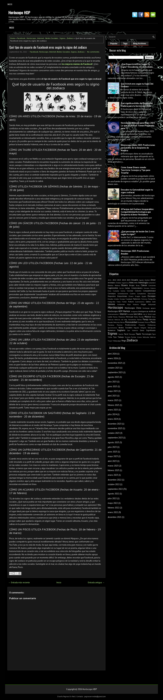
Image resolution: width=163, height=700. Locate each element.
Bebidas (110, 285)
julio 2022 (112, 498)
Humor (126, 311)
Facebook (21, 38)
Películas (116, 322)
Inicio (9, 4)
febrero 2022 (113, 507)
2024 (124, 280)
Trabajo (121, 337)
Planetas (111, 325)
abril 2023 (112, 461)
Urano (139, 337)
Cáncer (144, 285)
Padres (139, 319)
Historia (136, 304)
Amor (153, 280)
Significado (151, 330)
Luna (110, 317)
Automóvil (152, 283)
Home (12, 38)
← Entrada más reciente (19, 582)
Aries (131, 282)
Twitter (133, 337)
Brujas (132, 285)
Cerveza (146, 288)
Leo (135, 314)
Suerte (120, 334)
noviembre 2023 (115, 428)
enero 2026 (113, 358)
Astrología (143, 282)
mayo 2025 (113, 391)
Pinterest (141, 322)
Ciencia (153, 288)
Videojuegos (117, 341)
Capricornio (113, 288)
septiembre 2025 (115, 372)
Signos (62, 38)
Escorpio (152, 296)
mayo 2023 (113, 456)
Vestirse (153, 337)
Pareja (145, 319)
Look (154, 314)
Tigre (154, 334)
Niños (154, 317)
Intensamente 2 (113, 314)
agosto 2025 (113, 377)
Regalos (136, 328)
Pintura (147, 322)
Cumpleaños (141, 293)
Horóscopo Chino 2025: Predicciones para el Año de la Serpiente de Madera (138, 148)
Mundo (141, 317)
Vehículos (146, 337)
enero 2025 (113, 409)
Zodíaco (70, 38)
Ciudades (116, 291)
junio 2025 (112, 386)
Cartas (127, 288)
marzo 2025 (113, 400)
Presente (142, 325)
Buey (138, 285)
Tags (125, 43)
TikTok (110, 337)
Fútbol (124, 302)
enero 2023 (113, 475)
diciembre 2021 (114, 517)
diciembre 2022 (114, 479)
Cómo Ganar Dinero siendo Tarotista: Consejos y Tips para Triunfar (135, 170)
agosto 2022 (113, 493)
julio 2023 (112, 447)
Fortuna (144, 299)
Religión (143, 328)
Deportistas (122, 296)
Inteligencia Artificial (147, 311)
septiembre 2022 (115, 489)
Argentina (125, 283)
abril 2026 (112, 353)
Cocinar (130, 291)
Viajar (110, 341)
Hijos (129, 304)
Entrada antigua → (96, 582)
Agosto (141, 280)
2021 (110, 280)
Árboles (118, 283)
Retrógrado (152, 328)
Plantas (119, 325)
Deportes (112, 296)
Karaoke (130, 314)
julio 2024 (112, 414)
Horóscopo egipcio (149, 308)
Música (148, 316)
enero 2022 (113, 512)
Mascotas (121, 317)
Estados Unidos (113, 299)
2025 (129, 280)
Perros (122, 322)
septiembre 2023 (115, 437)
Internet (40, 38)
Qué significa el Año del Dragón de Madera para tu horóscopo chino (137, 104)
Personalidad (131, 322)
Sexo (142, 330)
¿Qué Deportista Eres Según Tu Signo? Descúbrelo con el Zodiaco (137, 65)
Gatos (148, 301)
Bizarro (124, 285)
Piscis (153, 322)
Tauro (138, 334)
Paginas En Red (69, 696)
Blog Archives (139, 43)
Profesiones (152, 325)
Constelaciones (123, 293)
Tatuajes (132, 334)
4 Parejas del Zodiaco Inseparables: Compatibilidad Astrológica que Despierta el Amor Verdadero (137, 212)
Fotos (118, 302)
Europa (122, 299)
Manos (115, 317)
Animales (111, 282)
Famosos (136, 299)
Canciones (152, 285)
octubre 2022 (114, 484)
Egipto (144, 296)
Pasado (110, 322)
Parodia (152, 319)
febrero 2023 (113, 470)
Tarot (126, 334)
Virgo (123, 340)
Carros (121, 288)
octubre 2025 (114, 367)
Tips (115, 337)
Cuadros (132, 293)
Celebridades (137, 288)
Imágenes (134, 311)
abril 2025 (112, 395)
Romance (111, 330)
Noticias (110, 319)
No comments (93, 52)
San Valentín (132, 330)
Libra (140, 314)
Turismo (127, 337)
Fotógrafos (111, 302)
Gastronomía (139, 302)
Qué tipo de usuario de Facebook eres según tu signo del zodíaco (48, 47)
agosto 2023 (113, 442)
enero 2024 (113, 419)
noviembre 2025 (115, 363)
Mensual (129, 317)
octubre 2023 (114, 433)
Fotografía (152, 299)
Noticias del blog (120, 319)
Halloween (121, 304)
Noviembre (132, 319)
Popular (113, 43)
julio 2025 (112, 381)
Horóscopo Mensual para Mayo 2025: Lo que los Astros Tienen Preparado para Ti (138, 126)
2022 (114, 280)
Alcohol (147, 280)
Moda (136, 317)
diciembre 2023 (114, 423)
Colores (138, 291)
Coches (123, 291)
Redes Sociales (51, 38)
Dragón (137, 296)
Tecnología (146, 334)
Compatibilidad (149, 291)
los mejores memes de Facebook (77, 64)
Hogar (143, 304)
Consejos (112, 293)
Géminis (111, 304)
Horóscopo (31, 38)
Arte (136, 282)
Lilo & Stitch (147, 314)
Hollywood (152, 304)
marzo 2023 (113, 465)
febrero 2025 (113, 405)
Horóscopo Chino (133, 308)
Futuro (131, 301)
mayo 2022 (113, 503)
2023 (119, 280)
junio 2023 (112, 451)
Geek (154, 302)
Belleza (117, 285)
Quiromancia (112, 328)
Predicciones (130, 325)
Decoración (152, 293)
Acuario (134, 280)
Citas (109, 291)
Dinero (131, 296)
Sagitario (121, 330)
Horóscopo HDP (19, 12)
